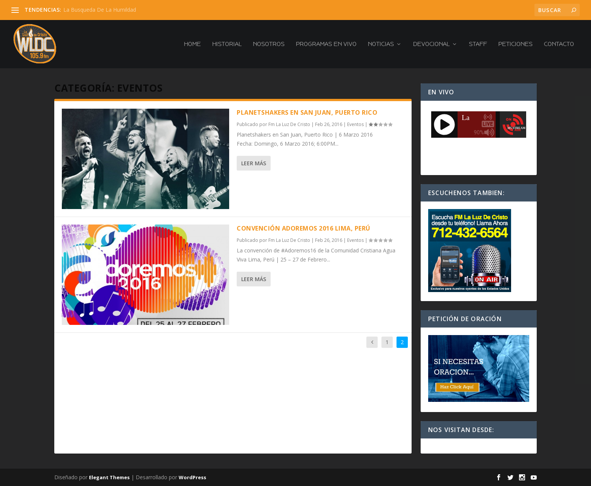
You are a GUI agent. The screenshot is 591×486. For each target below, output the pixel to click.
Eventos (355, 124)
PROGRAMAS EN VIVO (326, 44)
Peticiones (515, 44)
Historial (227, 44)
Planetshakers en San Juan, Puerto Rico (307, 112)
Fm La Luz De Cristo (289, 124)
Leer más (253, 163)
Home (192, 44)
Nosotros (269, 44)
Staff (478, 44)
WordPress (192, 477)
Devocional (431, 44)
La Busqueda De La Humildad (99, 9)
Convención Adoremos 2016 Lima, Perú (304, 228)
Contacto (559, 44)
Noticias (381, 44)
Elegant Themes (109, 477)
